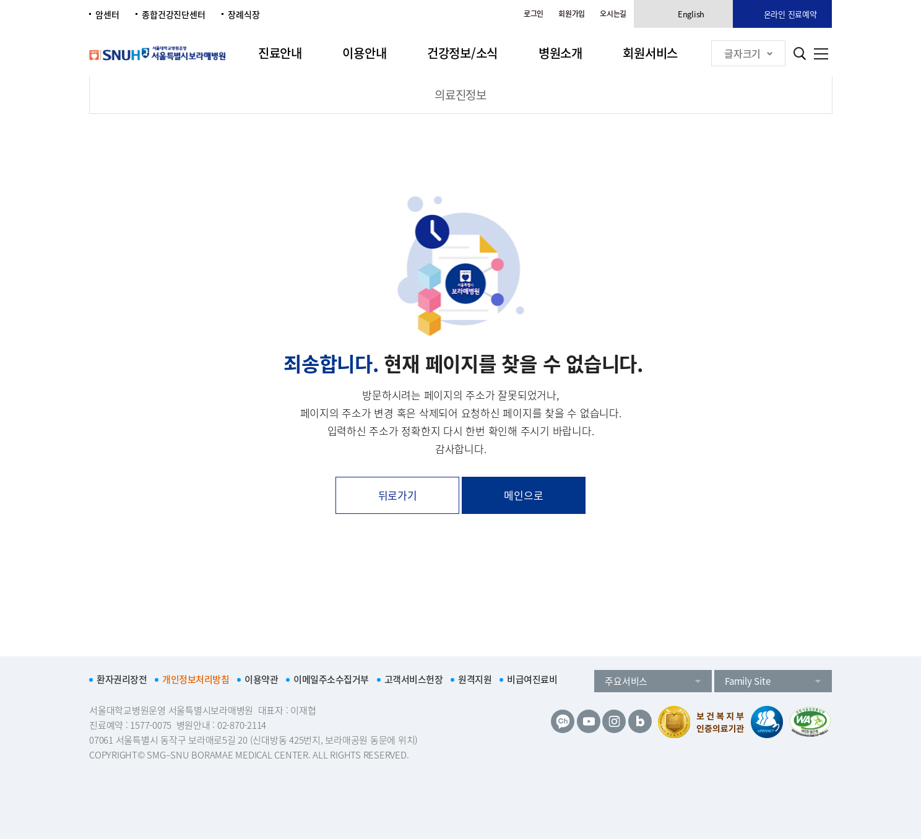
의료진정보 (460, 94)
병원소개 (560, 53)
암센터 (107, 14)
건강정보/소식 (462, 53)
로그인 (533, 13)
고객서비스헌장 (413, 679)
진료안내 (280, 53)
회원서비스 (650, 53)
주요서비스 (626, 681)
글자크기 (748, 53)
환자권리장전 (122, 679)
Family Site (747, 681)
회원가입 (571, 13)
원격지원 (474, 679)
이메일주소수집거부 (331, 679)
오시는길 (613, 13)
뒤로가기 (397, 495)
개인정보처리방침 (195, 679)
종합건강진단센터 (173, 14)
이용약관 (261, 679)
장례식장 (243, 14)
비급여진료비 (532, 679)
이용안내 (364, 53)
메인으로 (523, 495)
